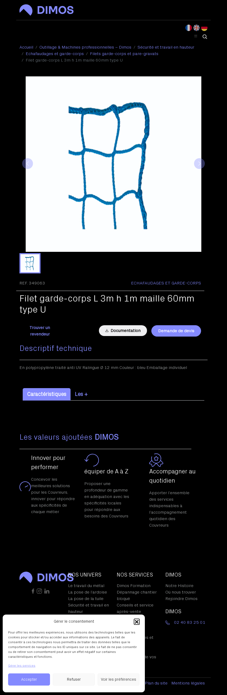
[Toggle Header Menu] (195, 36)
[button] (136, 621)
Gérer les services (21, 665)
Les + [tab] (81, 394)
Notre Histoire (179, 586)
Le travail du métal (86, 586)
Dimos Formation (134, 586)
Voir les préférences (118, 679)
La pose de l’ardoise (87, 592)
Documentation (123, 330)
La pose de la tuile (86, 598)
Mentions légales (188, 683)
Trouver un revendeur (39, 331)
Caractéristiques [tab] (46, 394)
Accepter (29, 679)
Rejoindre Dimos (181, 598)
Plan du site (156, 683)
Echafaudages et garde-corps (166, 283)
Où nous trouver (180, 592)
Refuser (74, 679)
